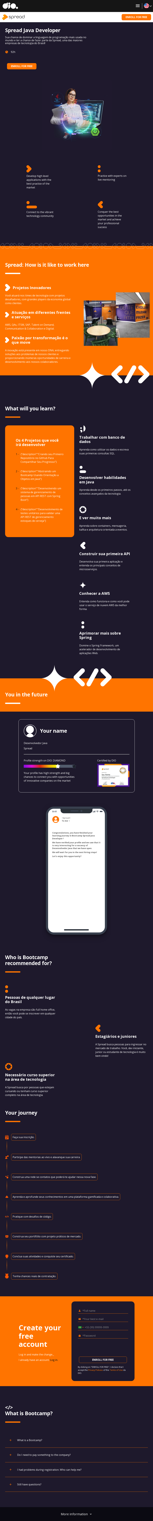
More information (76, 1514)
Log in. (54, 1360)
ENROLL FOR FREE (136, 17)
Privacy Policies (95, 1370)
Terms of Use (116, 1370)
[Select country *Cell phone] (80, 1327)
